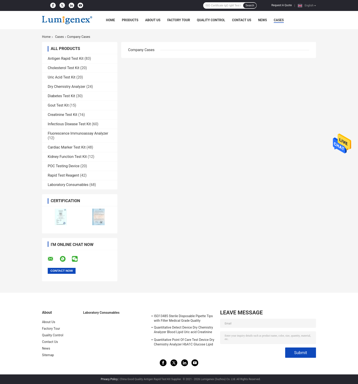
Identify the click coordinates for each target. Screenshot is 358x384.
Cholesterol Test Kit (63, 68)
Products (130, 20)
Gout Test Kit (58, 105)
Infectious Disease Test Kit (69, 124)
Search (249, 5)
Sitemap (48, 355)
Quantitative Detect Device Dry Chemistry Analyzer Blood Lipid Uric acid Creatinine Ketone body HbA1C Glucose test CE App (183, 330)
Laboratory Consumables (68, 185)
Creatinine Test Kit (62, 114)
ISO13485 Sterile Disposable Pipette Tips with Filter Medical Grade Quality (183, 318)
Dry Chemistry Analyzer (66, 86)
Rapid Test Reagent (63, 175)
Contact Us (241, 20)
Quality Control (211, 20)
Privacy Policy (109, 379)
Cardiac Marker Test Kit (67, 147)
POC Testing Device (63, 166)
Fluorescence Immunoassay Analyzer (78, 133)
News (262, 20)
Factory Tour (178, 20)
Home (110, 20)
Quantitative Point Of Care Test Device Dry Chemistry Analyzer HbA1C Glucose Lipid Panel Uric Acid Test (184, 342)
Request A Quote (281, 5)
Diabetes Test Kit (61, 96)
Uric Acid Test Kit (61, 77)
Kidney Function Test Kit (67, 156)
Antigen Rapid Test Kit (66, 58)
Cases (279, 20)
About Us (153, 20)
